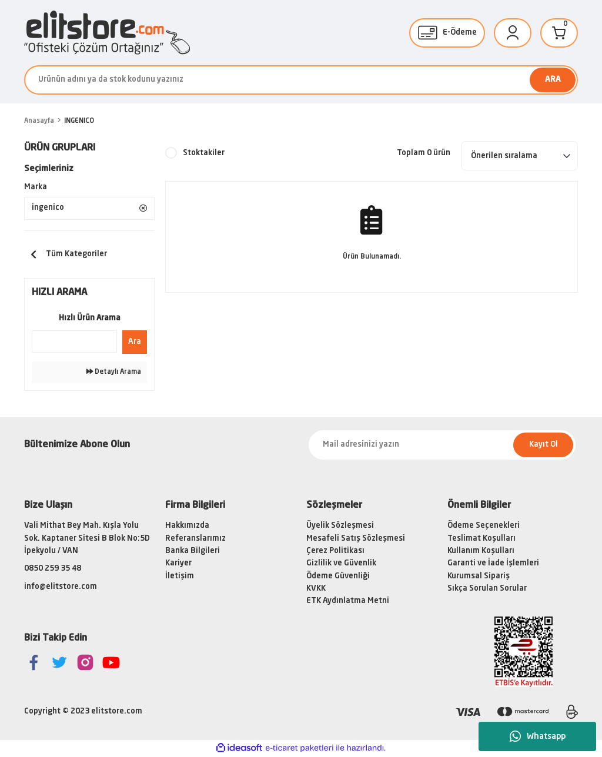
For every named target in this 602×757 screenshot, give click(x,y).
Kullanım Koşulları (480, 551)
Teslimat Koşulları (481, 538)
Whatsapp (538, 736)
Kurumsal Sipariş (478, 576)
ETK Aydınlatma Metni (347, 601)
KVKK (316, 588)
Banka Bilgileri (192, 551)
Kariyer (178, 564)
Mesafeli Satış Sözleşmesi (355, 538)
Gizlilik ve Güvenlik (341, 564)
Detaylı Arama (113, 372)
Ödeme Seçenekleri (483, 526)
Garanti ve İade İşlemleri (493, 564)
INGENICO (79, 121)
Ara (134, 342)
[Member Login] (512, 32)
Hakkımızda (187, 526)
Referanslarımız (195, 538)
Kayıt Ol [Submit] (543, 445)
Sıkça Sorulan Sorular (487, 588)
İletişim (179, 576)
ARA (553, 79)
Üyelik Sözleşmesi (340, 526)
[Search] (301, 80)
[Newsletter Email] (442, 445)
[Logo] (107, 33)
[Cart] (559, 32)
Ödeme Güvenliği (338, 576)
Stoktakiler (204, 153)
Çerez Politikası (335, 551)
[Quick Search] (74, 341)
